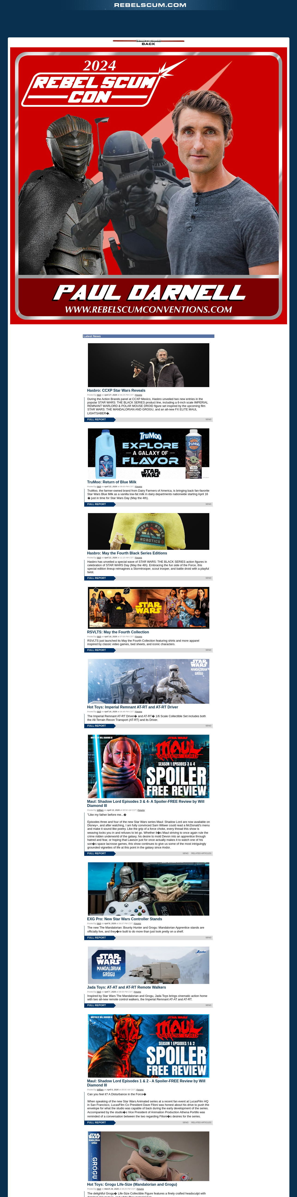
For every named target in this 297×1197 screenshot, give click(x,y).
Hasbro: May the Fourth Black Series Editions (127, 553)
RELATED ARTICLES (201, 853)
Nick (99, 395)
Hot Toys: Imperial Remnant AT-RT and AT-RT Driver (132, 707)
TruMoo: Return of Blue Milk (111, 482)
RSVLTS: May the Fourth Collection (118, 632)
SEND (208, 419)
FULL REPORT (96, 419)
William (100, 810)
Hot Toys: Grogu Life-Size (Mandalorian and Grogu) (132, 1184)
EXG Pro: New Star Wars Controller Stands (124, 919)
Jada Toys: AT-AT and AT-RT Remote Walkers (126, 987)
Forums (138, 395)
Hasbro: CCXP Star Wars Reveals (116, 390)
